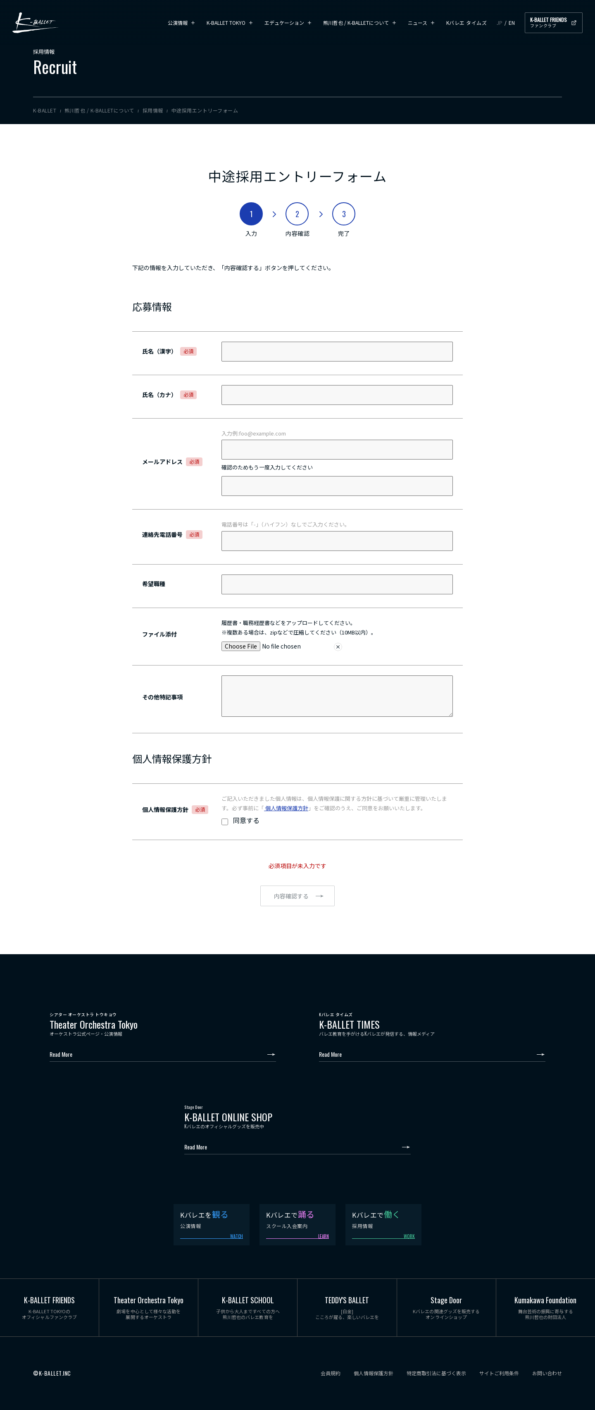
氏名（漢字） (169, 351)
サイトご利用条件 (499, 1373)
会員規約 (330, 1373)
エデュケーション (284, 22)
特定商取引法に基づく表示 (436, 1373)
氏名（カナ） (169, 394)
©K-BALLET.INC (52, 1373)
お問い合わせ (547, 1373)
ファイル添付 (159, 634)
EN (512, 22)
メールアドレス (172, 461)
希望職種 (153, 583)
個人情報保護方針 (286, 808)
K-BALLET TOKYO (226, 22)
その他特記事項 (162, 697)
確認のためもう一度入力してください (267, 467)
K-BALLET (35, 22)
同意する (246, 820)
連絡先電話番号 (172, 534)
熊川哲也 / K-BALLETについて (356, 22)
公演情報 (178, 22)
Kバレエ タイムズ (466, 22)
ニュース (417, 22)
